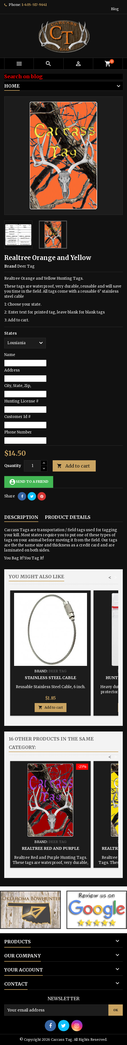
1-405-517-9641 (34, 5)
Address (12, 370)
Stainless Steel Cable (50, 677)
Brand (10, 266)
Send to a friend (28, 482)
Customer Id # (17, 416)
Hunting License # (21, 401)
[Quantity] (32, 466)
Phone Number (18, 432)
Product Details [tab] (67, 517)
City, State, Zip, (17, 385)
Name (9, 354)
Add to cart (73, 466)
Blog (115, 9)
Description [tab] (21, 517)
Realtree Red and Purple (50, 848)
